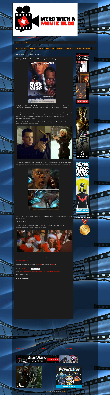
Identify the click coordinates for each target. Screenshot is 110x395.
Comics (40, 49)
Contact (25, 43)
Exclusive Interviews (82, 49)
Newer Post (19, 348)
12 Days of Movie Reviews (26, 271)
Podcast (60, 49)
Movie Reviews (21, 49)
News (48, 49)
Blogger (63, 391)
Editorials (69, 49)
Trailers (32, 49)
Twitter (53, 264)
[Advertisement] (44, 333)
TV (53, 49)
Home (18, 43)
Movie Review (36, 271)
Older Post (68, 348)
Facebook (39, 264)
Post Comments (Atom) (27, 352)
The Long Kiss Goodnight (54, 271)
